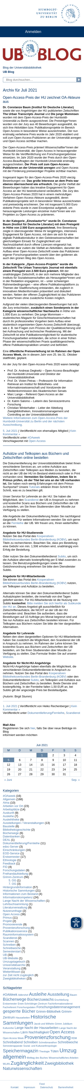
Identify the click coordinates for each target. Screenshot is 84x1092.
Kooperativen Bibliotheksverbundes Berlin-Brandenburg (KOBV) (35, 537)
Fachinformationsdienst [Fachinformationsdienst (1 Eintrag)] (60, 1003)
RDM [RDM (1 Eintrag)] (74, 1038)
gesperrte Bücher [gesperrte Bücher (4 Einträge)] (19, 1011)
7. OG (12, 883)
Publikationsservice (15, 931)
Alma (6, 802)
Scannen (8, 941)
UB (5, 954)
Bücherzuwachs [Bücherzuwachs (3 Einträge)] (40, 999)
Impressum (29, 1087)
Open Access (37, 441)
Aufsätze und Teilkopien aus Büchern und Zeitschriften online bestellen (36, 456)
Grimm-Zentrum (13, 877)
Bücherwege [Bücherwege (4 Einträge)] (14, 999)
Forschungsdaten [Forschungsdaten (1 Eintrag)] (26, 1007)
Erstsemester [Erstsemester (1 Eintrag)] (10, 1003)
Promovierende (12, 924)
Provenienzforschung (16, 927)
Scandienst (31, 499)
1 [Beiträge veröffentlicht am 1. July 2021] (42, 755)
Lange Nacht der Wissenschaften (24, 900)
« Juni (8, 780)
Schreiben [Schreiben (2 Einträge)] (31, 1042)
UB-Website (10, 958)
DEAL (6, 839)
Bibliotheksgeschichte (16, 829)
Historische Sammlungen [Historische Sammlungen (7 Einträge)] (29, 1020)
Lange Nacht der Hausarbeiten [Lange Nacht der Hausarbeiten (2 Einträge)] (36, 1028)
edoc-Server (11, 846)
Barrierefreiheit (65, 1087)
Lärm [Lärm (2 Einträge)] (24, 1032)
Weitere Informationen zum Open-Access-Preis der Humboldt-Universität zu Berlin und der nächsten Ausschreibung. (35, 421)
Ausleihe (8, 816)
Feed (42, 1084)
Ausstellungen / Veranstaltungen (23, 823)
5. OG (12, 880)
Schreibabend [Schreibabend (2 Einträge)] (13, 1042)
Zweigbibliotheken (14, 978)
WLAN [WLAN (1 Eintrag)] (6, 1063)
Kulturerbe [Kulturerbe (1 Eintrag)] (8, 1028)
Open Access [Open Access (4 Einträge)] (62, 1032)
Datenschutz (46, 1087)
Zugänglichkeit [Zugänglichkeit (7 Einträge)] (27, 1063)
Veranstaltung (11, 968)
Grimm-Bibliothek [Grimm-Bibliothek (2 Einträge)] (48, 1011)
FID (5, 867)
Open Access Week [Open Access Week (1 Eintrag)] (13, 1038)
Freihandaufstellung (15, 873)
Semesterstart (12, 951)
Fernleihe (17, 523)
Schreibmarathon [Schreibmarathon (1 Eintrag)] (48, 1042)
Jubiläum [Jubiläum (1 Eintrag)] (67, 1023)
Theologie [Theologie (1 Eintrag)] (44, 1051)
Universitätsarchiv (14, 965)
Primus (7, 917)
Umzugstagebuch (14, 961)
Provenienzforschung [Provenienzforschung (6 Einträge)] (47, 1037)
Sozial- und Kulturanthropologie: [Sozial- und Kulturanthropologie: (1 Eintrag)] (40, 1045)
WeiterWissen (12, 971)
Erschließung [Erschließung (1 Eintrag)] (61, 999)
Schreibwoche (12, 948)
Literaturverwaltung (15, 907)
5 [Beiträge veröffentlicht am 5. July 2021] (8, 760)
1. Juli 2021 (10, 706)
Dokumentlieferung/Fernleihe (46, 713)
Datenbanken (11, 836)
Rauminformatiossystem (18, 934)
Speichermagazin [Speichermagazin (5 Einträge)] (20, 1050)
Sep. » (75, 780)
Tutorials (34, 487)
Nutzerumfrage (12, 911)
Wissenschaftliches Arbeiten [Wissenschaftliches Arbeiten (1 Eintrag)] (63, 1057)
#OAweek (34, 437)
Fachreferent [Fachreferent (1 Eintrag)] (9, 1007)
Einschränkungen (14, 850)
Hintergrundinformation (17, 887)
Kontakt (15, 1087)
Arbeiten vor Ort (13, 806)
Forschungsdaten (14, 870)
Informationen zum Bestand (20, 894)
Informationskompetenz (18, 897)
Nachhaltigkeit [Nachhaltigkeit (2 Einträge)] (39, 1032)
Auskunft (8, 812)
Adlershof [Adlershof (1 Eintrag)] (23, 994)
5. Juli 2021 (10, 430)
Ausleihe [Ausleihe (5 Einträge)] (38, 994)
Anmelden (33, 32)
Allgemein (9, 799)
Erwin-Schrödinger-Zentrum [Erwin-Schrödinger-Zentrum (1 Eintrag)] (32, 1003)
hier (32, 728)
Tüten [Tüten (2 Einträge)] (54, 1051)
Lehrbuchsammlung (15, 904)
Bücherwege (11, 833)
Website (8, 657)
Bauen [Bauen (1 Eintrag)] (73, 994)
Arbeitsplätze (11, 809)
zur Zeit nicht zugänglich (18, 975)
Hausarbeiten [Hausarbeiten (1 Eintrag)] (23, 1017)
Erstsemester (11, 856)
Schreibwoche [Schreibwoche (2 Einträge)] (68, 1042)
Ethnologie (9, 860)
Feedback (9, 863)
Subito (62, 556)
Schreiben (9, 944)
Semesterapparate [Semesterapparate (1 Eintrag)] (13, 1045)
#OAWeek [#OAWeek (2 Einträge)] (10, 994)
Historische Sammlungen (19, 890)
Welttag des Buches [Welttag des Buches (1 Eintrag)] (37, 1057)
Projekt (7, 921)
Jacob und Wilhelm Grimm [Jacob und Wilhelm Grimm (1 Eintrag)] (48, 1023)
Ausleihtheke (11, 819)
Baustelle (9, 826)
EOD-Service (11, 853)
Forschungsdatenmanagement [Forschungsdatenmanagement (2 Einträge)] (58, 1007)
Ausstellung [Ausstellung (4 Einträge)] (58, 994)
